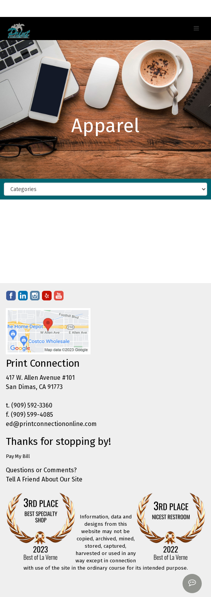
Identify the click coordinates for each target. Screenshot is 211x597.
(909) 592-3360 (31, 405)
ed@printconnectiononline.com (51, 424)
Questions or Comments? (41, 470)
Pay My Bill (18, 456)
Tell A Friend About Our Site (44, 479)
